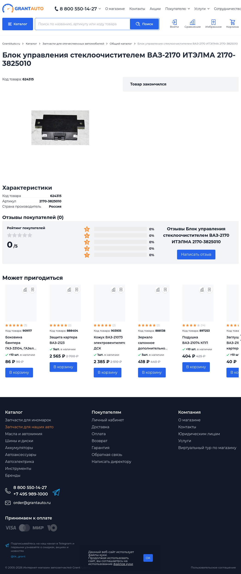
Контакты (137, 9)
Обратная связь (107, 455)
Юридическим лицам (199, 434)
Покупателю (177, 9)
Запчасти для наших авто (29, 427)
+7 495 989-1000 (30, 494)
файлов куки (123, 564)
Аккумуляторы (19, 448)
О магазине (115, 9)
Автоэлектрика (19, 461)
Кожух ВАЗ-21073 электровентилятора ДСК (112, 342)
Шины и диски (19, 441)
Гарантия (100, 448)
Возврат (99, 441)
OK (148, 558)
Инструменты (18, 468)
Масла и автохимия (23, 434)
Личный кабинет (108, 420)
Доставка (100, 427)
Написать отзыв (196, 254)
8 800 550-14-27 (78, 9)
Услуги (201, 9)
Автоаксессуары (20, 455)
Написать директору (111, 461)
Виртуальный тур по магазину (207, 448)
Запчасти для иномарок (28, 420)
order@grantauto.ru (32, 503)
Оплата (99, 434)
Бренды (12, 475)
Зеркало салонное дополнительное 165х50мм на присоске (152, 348)
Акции (155, 9)
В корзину (19, 372)
